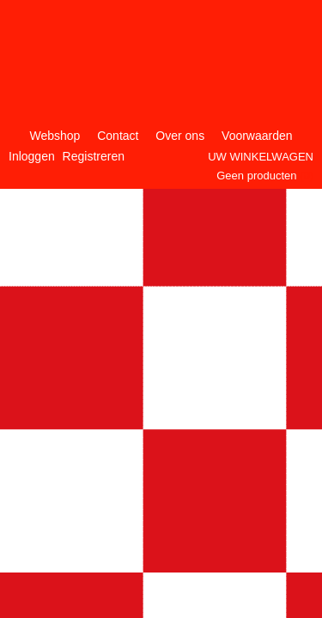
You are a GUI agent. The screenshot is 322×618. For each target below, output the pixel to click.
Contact (117, 135)
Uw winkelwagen (260, 156)
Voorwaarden (257, 135)
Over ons (179, 135)
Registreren (94, 156)
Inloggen (32, 156)
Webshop (54, 135)
